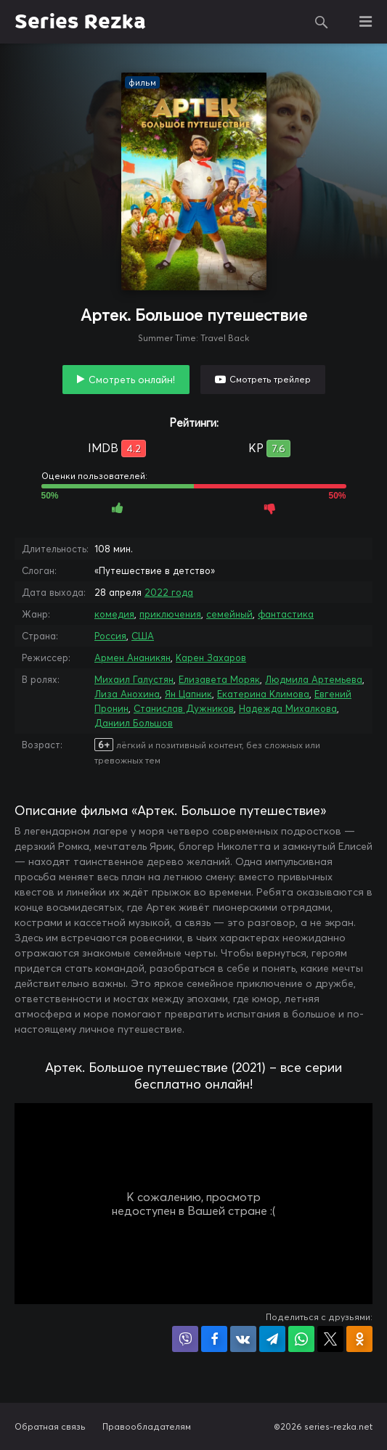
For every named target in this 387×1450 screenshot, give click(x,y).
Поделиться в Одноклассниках (359, 1339)
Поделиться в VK (243, 1339)
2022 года (168, 592)
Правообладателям (146, 1426)
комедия (114, 614)
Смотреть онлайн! (132, 379)
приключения (170, 614)
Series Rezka (80, 22)
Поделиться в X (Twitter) (330, 1339)
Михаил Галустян (134, 679)
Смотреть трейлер (270, 379)
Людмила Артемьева (313, 679)
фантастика (286, 614)
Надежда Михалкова (288, 708)
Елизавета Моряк (219, 679)
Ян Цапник (188, 694)
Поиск (321, 22)
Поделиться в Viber (185, 1339)
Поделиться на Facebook (214, 1339)
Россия (110, 636)
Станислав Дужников (184, 708)
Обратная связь (50, 1426)
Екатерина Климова (263, 694)
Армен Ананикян (132, 657)
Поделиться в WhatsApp (301, 1339)
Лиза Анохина (127, 694)
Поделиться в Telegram (272, 1339)
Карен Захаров (211, 657)
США (142, 636)
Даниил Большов (133, 723)
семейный (229, 614)
